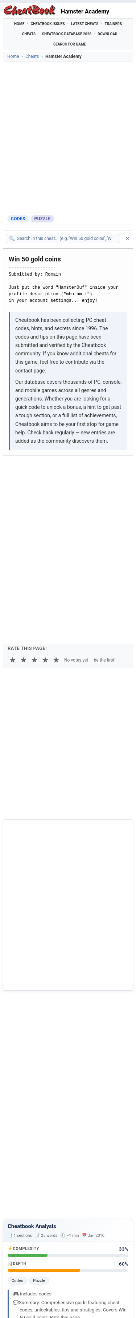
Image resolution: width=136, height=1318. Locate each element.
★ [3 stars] (34, 541)
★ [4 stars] (45, 541)
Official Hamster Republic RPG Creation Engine (57, 1187)
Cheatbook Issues (47, 24)
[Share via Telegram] (119, 474)
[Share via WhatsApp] (101, 474)
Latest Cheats (85, 24)
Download (107, 34)
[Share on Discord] (83, 474)
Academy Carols (31, 1215)
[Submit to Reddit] (65, 474)
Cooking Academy (33, 1239)
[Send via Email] (11, 492)
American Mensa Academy (43, 1227)
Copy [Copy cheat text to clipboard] (38, 509)
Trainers (113, 24)
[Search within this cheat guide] (66, 238)
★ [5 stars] (56, 541)
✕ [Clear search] (127, 238)
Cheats (29, 34)
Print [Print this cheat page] (64, 509)
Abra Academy (29, 1203)
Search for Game (69, 44)
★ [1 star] (12, 541)
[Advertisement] (68, 137)
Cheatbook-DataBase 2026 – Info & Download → (59, 1010)
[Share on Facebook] (30, 474)
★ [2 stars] (23, 541)
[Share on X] (47, 474)
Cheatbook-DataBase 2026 (66, 34)
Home (19, 24)
